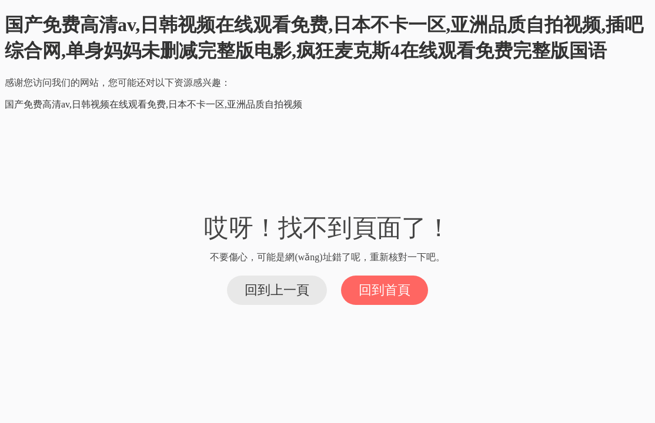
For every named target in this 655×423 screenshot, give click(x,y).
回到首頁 (384, 290)
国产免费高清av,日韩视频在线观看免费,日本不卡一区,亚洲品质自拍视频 (153, 104)
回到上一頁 (277, 290)
